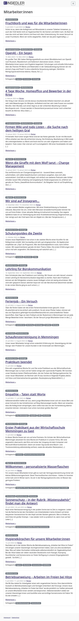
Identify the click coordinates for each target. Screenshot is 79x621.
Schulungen (37, 49)
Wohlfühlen (46, 565)
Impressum (7, 617)
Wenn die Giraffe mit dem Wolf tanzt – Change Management (37, 164)
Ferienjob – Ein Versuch (21, 301)
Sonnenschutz (37, 565)
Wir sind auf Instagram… (22, 201)
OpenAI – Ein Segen (18, 53)
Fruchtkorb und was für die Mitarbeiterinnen (36, 23)
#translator (26, 79)
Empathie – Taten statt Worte (25, 394)
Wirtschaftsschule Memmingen (34, 455)
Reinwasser (33, 496)
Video (35, 257)
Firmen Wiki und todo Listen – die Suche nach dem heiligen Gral (36, 128)
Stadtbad (48, 325)
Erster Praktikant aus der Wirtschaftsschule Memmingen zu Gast (35, 429)
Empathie (33, 415)
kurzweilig (19, 257)
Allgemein (9, 159)
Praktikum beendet (18, 362)
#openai (18, 79)
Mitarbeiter (28, 257)
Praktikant (19, 455)
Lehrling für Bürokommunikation (28, 269)
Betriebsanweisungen (23, 603)
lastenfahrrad (20, 325)
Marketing (30, 325)
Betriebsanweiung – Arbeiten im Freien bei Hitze (38, 577)
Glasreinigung (10, 333)
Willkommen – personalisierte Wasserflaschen (37, 467)
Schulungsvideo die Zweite (23, 233)
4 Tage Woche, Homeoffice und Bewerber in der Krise (38, 92)
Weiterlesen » (10, 41)
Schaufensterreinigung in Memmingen (32, 337)
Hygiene (18, 565)
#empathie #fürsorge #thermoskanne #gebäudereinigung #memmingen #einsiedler (42, 488)
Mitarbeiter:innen (11, 19)
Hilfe (39, 415)
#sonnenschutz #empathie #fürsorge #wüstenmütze (32, 527)
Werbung (55, 325)
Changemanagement (12, 49)
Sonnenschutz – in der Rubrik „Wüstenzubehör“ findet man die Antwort (38, 501)
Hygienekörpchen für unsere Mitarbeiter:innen (37, 539)
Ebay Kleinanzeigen (22, 415)
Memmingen (39, 325)
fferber (28, 27)
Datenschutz (15, 617)
